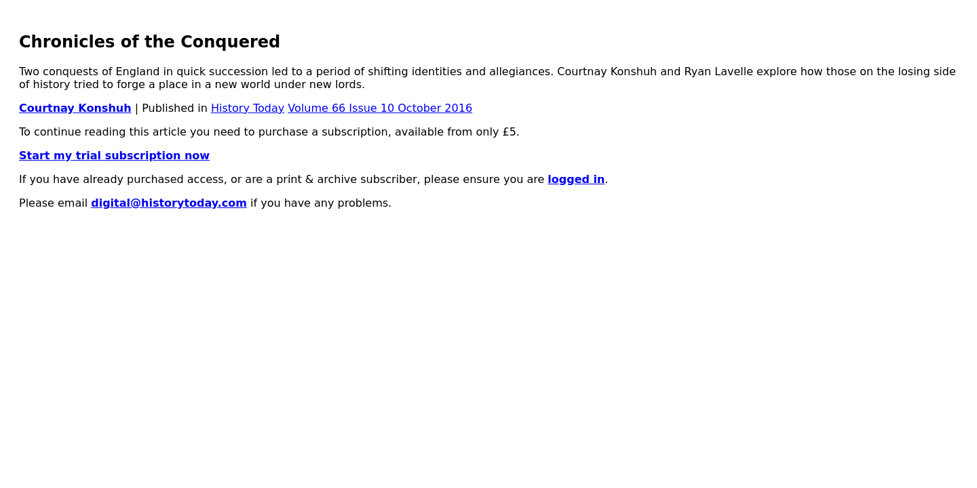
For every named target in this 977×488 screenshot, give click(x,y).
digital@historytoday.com (169, 203)
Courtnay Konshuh (75, 108)
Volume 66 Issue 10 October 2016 (380, 108)
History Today (247, 108)
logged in (576, 179)
